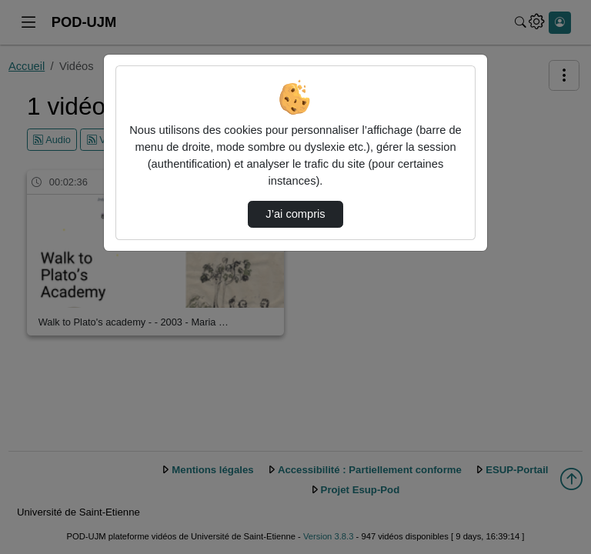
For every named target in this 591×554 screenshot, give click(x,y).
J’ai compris (295, 214)
